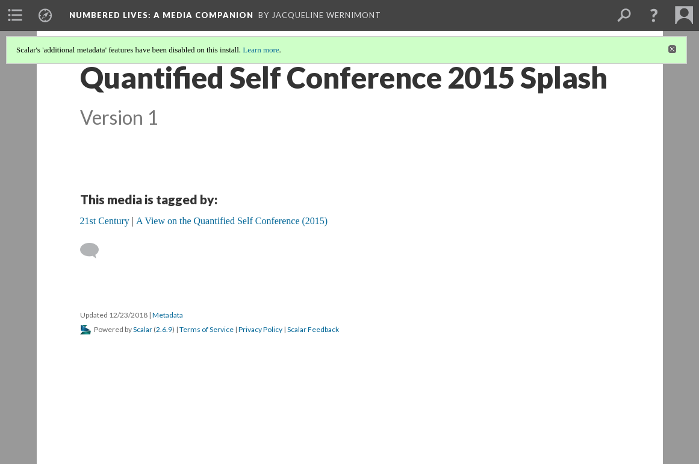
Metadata (167, 314)
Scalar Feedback (313, 329)
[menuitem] (15, 15)
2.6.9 (164, 329)
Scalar (142, 329)
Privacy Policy (260, 329)
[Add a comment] (95, 251)
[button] (654, 15)
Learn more (261, 49)
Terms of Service (206, 329)
